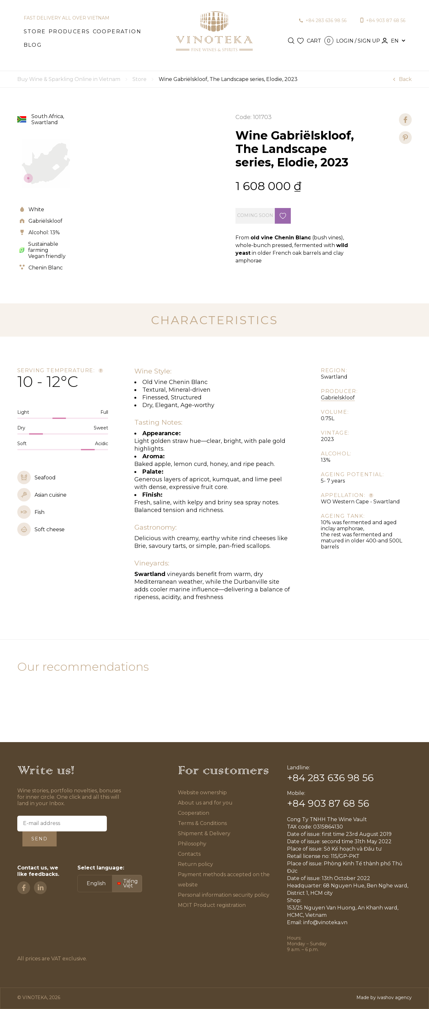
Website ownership (202, 792)
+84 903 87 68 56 (385, 20)
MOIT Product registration (212, 905)
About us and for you (205, 803)
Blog (33, 45)
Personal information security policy (223, 895)
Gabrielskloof (338, 398)
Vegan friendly (47, 256)
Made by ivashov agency (384, 997)
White (36, 209)
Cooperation (117, 31)
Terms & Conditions (202, 823)
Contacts (189, 854)
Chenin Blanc (45, 268)
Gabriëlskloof (45, 221)
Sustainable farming (43, 247)
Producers (69, 31)
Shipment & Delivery (204, 833)
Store (35, 31)
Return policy (195, 864)
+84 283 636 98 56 (326, 20)
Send (39, 839)
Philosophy (192, 844)
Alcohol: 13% (44, 232)
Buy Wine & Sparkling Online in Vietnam (68, 79)
